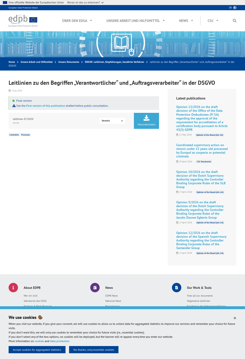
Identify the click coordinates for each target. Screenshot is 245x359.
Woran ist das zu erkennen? (85, 2)
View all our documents (200, 295)
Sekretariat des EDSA (35, 300)
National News (113, 300)
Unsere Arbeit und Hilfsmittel (133, 20)
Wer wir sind (30, 295)
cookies (39, 341)
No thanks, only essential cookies (93, 349)
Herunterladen (146, 120)
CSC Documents (204, 161)
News (183, 20)
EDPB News (111, 295)
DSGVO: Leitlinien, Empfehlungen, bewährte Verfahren (114, 62)
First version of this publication (45, 105)
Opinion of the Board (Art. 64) (209, 134)
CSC (211, 20)
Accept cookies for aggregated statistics (37, 349)
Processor (25, 134)
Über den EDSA (74, 20)
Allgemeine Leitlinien (198, 300)
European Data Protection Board (23, 7)
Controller (14, 134)
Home (12, 62)
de (230, 7)
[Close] (234, 318)
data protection (59, 341)
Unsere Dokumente (68, 62)
